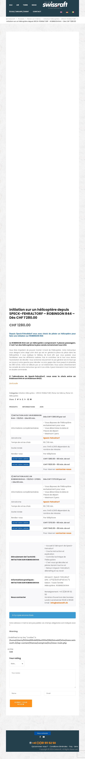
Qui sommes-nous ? (40, 746)
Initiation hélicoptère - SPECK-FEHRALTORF (35, 393)
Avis (41, 407)
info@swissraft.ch (59, 603)
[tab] (13, 407)
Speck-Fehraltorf (51, 438)
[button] (42, 733)
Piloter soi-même (58, 393)
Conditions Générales (58, 746)
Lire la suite (13, 383)
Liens (76, 746)
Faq (70, 746)
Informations (28, 407)
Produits (13, 407)
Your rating (15, 658)
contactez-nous (63, 469)
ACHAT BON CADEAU (20, 459)
